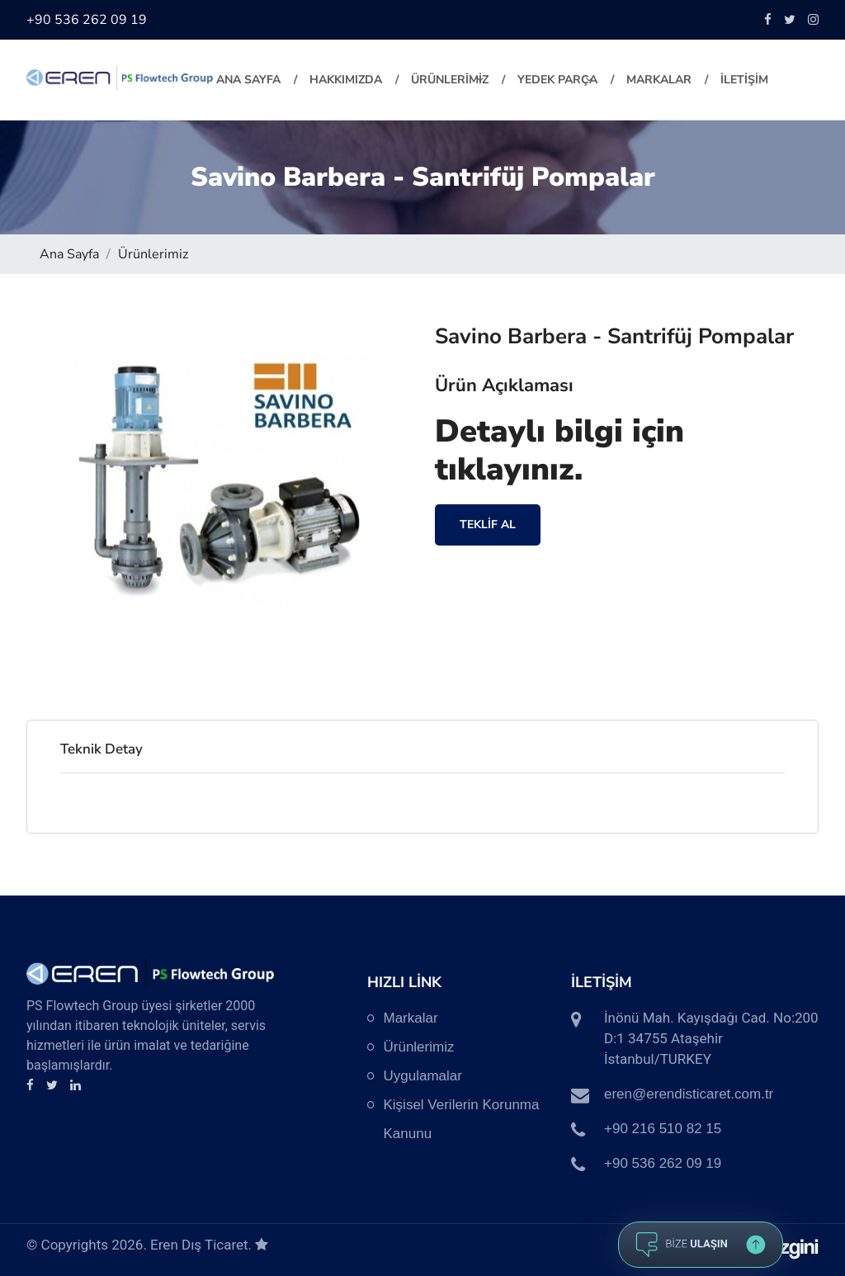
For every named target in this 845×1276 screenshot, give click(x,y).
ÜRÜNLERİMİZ (450, 80)
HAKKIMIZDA (345, 79)
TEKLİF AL (488, 524)
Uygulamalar (423, 1076)
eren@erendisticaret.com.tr (688, 1094)
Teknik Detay (101, 749)
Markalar (411, 1018)
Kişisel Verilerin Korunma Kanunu (462, 1119)
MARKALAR (659, 79)
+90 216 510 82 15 (662, 1129)
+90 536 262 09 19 (86, 20)
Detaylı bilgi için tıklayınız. (559, 450)
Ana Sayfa (248, 79)
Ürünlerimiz (153, 254)
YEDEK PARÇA (557, 80)
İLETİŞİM (744, 79)
